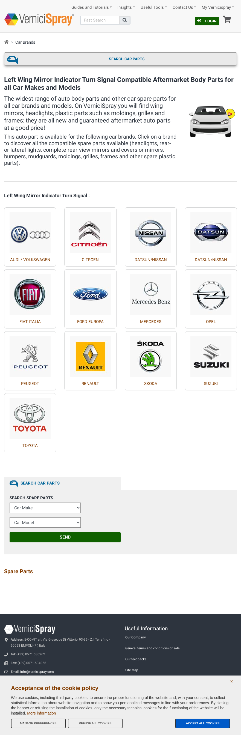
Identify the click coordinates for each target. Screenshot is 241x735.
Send (65, 537)
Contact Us (183, 7)
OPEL (211, 321)
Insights (124, 7)
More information (41, 713)
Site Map (131, 670)
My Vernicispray (216, 7)
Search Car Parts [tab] (40, 483)
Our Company (135, 637)
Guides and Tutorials (90, 7)
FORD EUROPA (90, 321)
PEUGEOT (30, 383)
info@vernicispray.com (37, 672)
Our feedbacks (135, 659)
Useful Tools (152, 7)
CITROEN (90, 259)
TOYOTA (30, 445)
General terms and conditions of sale (152, 648)
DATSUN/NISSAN (151, 259)
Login (207, 21)
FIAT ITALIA (30, 321)
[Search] (100, 20)
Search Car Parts (127, 59)
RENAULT (90, 383)
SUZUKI (211, 383)
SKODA (150, 383)
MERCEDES (150, 321)
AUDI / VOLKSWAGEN (30, 259)
